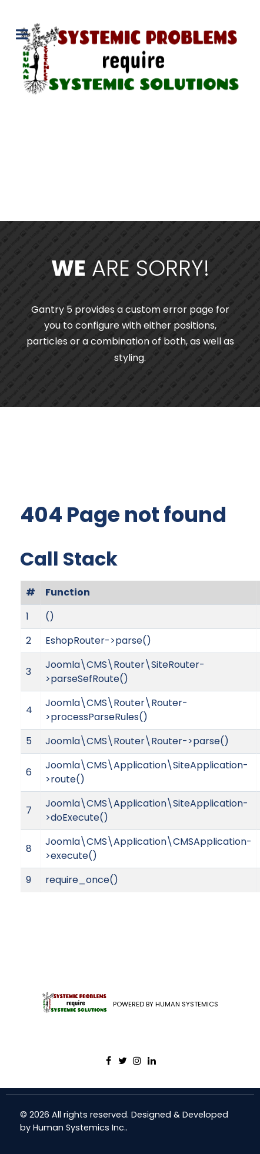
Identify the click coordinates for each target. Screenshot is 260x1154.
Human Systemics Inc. (79, 1127)
